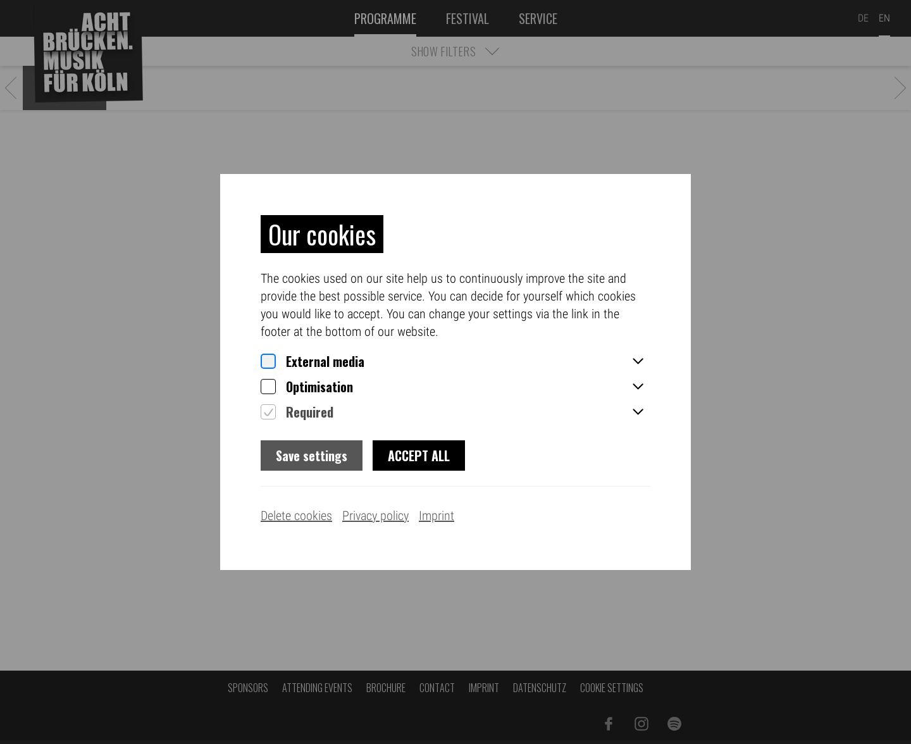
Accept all (419, 455)
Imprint (436, 515)
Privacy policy (375, 515)
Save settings (311, 455)
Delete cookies (296, 515)
